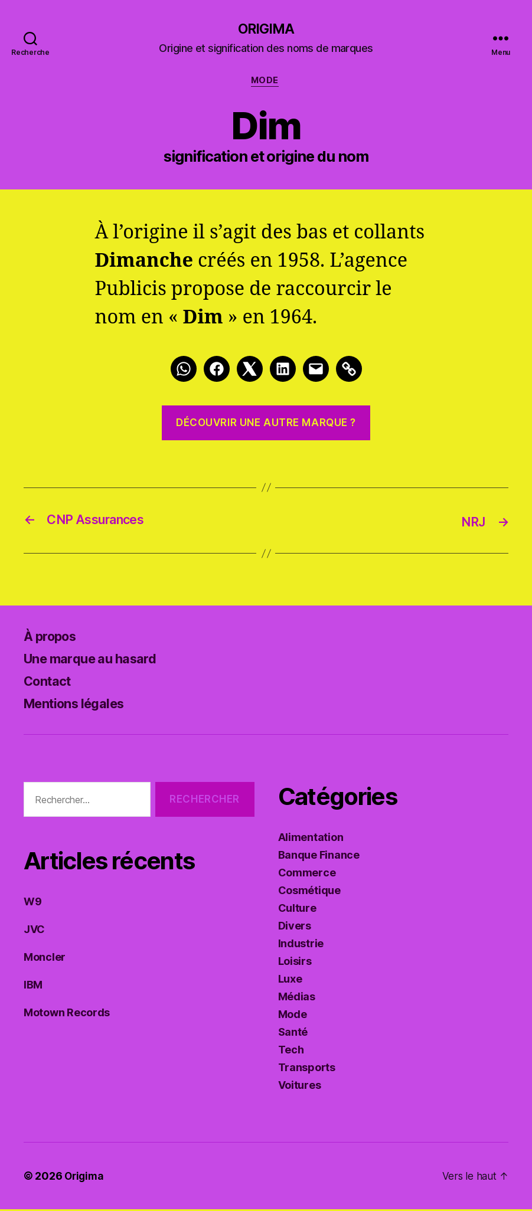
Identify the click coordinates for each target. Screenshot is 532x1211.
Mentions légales (80, 704)
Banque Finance (319, 856)
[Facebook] (217, 371)
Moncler (45, 959)
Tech (291, 1051)
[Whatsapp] (184, 371)
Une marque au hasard (97, 660)
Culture (297, 910)
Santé (293, 1033)
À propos (53, 637)
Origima (266, 29)
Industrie (301, 945)
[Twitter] (250, 371)
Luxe (290, 980)
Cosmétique (309, 892)
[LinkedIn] (283, 371)
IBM (33, 986)
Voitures (299, 1087)
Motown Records (67, 1014)
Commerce (307, 874)
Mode (266, 82)
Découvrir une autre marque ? (266, 425)
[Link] (349, 371)
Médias (296, 998)
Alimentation (311, 839)
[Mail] (316, 371)
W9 (32, 903)
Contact (50, 682)
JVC (34, 931)
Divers (294, 927)
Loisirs (295, 963)
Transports (306, 1069)
